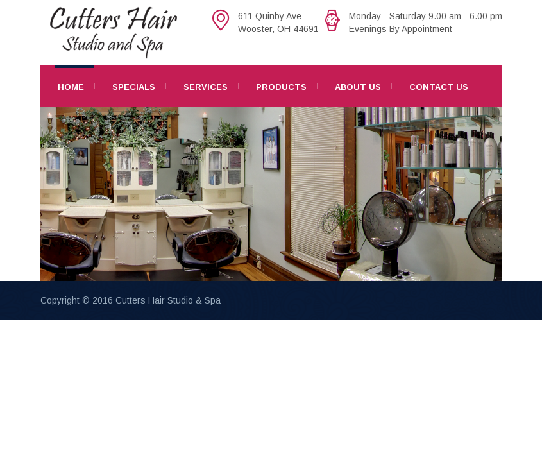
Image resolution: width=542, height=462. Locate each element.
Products (281, 87)
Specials (133, 87)
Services (205, 87)
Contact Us (438, 87)
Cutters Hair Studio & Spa (168, 300)
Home (71, 87)
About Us (358, 87)
